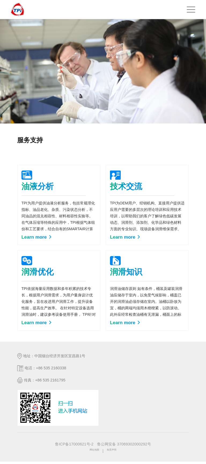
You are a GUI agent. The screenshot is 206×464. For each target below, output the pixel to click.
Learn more (36, 238)
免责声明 (114, 453)
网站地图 (91, 453)
